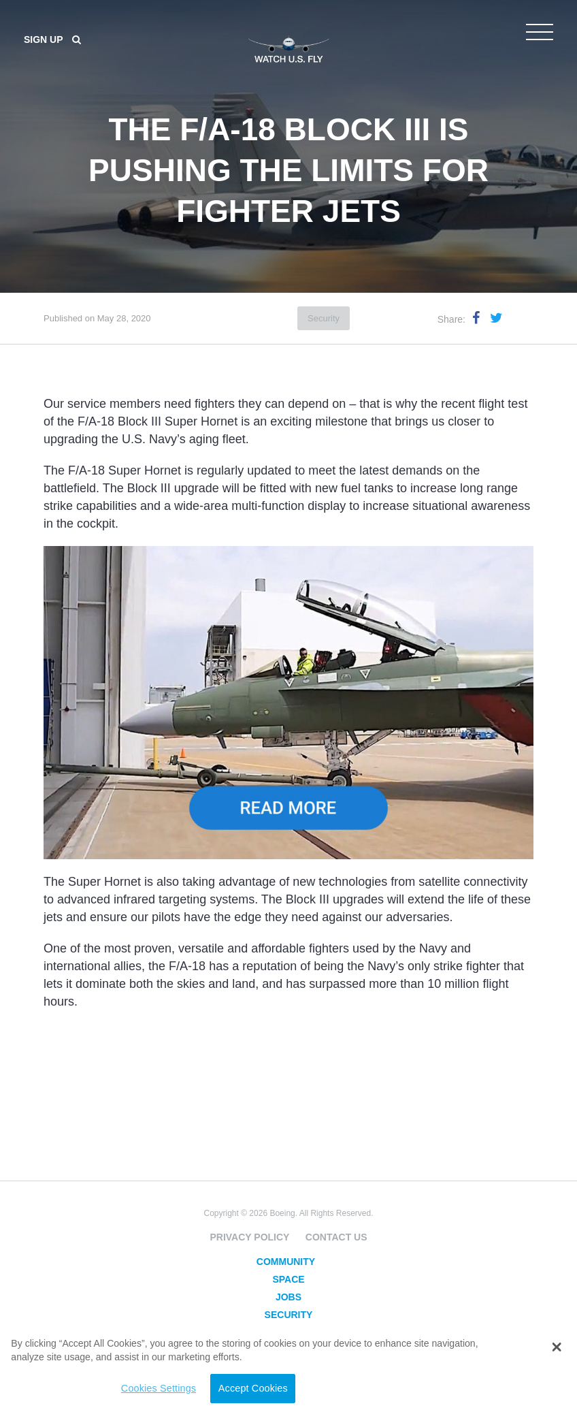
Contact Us (336, 1237)
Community (286, 1261)
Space (288, 1279)
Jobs (288, 1297)
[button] (557, 1347)
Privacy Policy (249, 1237)
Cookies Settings (151, 1388)
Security (324, 318)
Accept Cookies (246, 1388)
